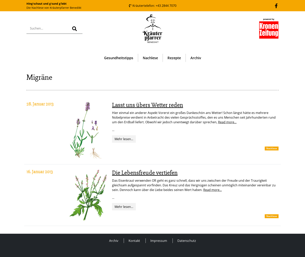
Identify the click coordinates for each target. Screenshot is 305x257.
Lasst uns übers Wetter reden (147, 105)
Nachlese (150, 58)
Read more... (227, 122)
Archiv (195, 58)
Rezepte (174, 58)
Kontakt (134, 241)
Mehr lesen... (124, 139)
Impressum (158, 241)
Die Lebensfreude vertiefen (145, 172)
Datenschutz (186, 241)
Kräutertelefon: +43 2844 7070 (152, 5)
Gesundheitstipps (118, 58)
